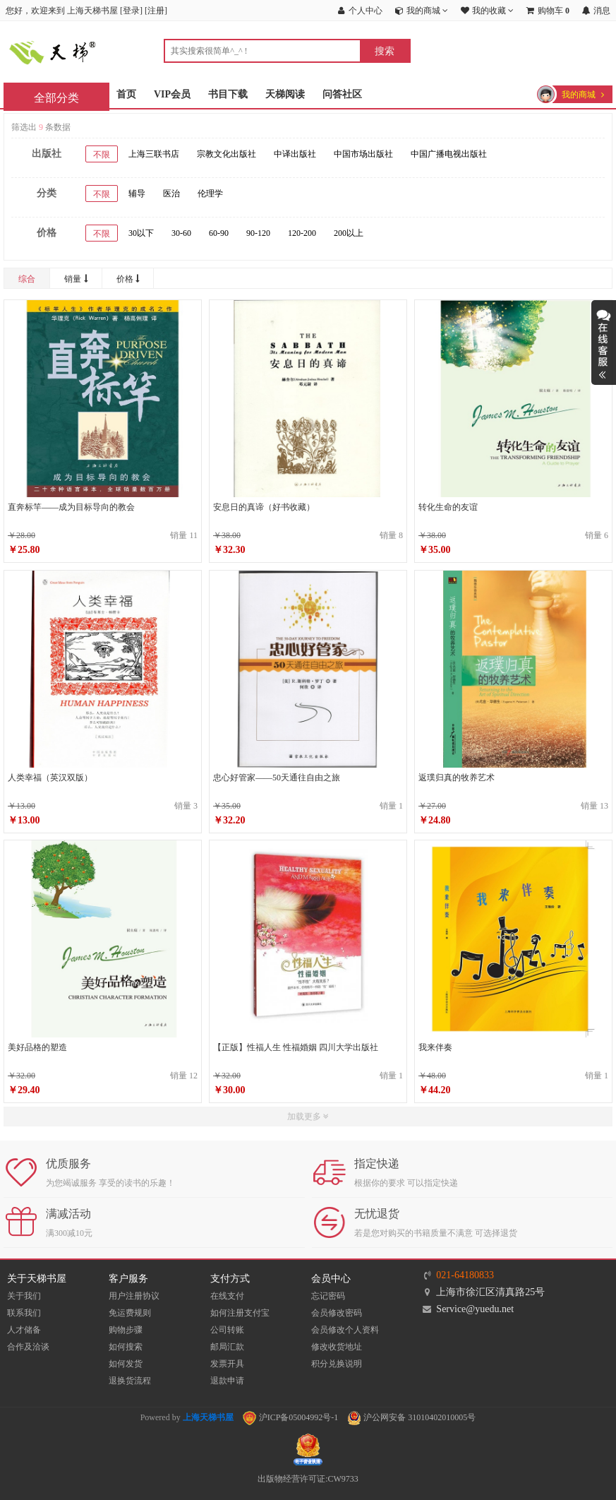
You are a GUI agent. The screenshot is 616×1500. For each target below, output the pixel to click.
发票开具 (227, 1364)
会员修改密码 (336, 1313)
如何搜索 (126, 1347)
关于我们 (24, 1296)
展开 (603, 342)
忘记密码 (328, 1296)
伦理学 (210, 193)
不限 (101, 155)
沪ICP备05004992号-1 (291, 1417)
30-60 (181, 233)
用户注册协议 (134, 1296)
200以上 (348, 233)
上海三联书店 (153, 154)
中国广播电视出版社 (449, 154)
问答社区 (342, 94)
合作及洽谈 (28, 1347)
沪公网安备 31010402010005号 (411, 1417)
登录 (131, 11)
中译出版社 (295, 154)
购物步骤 (126, 1330)
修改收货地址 (336, 1347)
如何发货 (126, 1364)
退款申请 (227, 1381)
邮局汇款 (227, 1347)
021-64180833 (465, 1275)
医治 (171, 193)
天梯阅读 (285, 94)
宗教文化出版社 (226, 154)
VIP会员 (172, 94)
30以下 (141, 233)
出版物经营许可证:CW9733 (308, 1479)
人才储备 (24, 1330)
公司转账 (227, 1330)
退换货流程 (130, 1381)
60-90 (219, 233)
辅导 (136, 193)
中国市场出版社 (363, 154)
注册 (155, 11)
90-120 (258, 233)
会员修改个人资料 (345, 1330)
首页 (126, 94)
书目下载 (228, 94)
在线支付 (227, 1296)
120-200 (302, 233)
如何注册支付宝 (240, 1313)
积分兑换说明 (336, 1364)
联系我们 (24, 1313)
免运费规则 (130, 1313)
